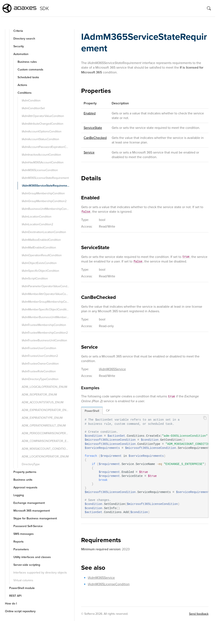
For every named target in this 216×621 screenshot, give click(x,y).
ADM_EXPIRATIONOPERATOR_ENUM (46, 410)
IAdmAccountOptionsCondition (41, 131)
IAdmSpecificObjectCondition (40, 271)
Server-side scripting (26, 565)
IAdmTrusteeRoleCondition (39, 371)
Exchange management (29, 503)
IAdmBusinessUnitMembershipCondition (47, 209)
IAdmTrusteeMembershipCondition (44, 325)
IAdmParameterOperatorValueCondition (47, 286)
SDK (44, 8)
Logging (18, 495)
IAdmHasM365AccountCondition (43, 162)
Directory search (24, 38)
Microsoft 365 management (31, 510)
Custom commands (30, 69)
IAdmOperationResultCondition (42, 255)
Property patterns (24, 472)
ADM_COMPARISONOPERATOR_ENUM (47, 441)
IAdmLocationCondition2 (37, 224)
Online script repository (20, 611)
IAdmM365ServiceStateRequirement (46, 185)
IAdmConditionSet (33, 108)
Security (18, 46)
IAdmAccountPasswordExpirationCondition (47, 147)
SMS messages (23, 534)
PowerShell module (22, 588)
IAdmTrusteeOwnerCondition (40, 363)
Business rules (27, 62)
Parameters (21, 549)
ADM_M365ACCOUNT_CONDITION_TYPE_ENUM (47, 449)
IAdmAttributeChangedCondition (42, 124)
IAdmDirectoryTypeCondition (40, 379)
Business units (22, 480)
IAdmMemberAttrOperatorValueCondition (47, 294)
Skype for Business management (35, 518)
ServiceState (93, 127)
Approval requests (25, 487)
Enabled (90, 113)
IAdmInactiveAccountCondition (41, 154)
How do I (11, 603)
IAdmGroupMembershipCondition (43, 193)
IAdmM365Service (112, 369)
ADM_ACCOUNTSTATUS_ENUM (42, 402)
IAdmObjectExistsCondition (39, 263)
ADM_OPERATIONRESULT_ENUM (44, 425)
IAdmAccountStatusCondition (40, 139)
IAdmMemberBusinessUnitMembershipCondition (47, 317)
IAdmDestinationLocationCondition (44, 232)
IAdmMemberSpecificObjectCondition (46, 309)
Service (89, 152)
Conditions (25, 93)
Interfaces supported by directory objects (40, 572)
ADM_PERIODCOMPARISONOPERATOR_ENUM (47, 433)
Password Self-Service (28, 526)
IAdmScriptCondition (35, 278)
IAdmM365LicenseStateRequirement (45, 178)
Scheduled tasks (28, 77)
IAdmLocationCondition (36, 216)
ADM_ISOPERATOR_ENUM (39, 394)
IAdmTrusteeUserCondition (39, 348)
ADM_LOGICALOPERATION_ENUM (44, 387)
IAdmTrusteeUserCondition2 (40, 356)
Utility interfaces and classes (32, 557)
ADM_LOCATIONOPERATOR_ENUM (45, 456)
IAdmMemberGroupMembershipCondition (47, 302)
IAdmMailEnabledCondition (39, 247)
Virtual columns (23, 580)
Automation (20, 54)
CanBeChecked (95, 137)
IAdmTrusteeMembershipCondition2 (45, 332)
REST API (15, 596)
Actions (22, 85)
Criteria (18, 31)
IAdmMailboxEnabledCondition (41, 240)
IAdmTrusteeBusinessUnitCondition (44, 340)
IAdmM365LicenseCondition (40, 170)
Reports (18, 541)
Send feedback (198, 614)
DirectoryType (31, 464)
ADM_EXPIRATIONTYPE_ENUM (42, 418)
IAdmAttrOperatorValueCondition (43, 116)
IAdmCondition (31, 100)
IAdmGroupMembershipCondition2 (44, 201)
